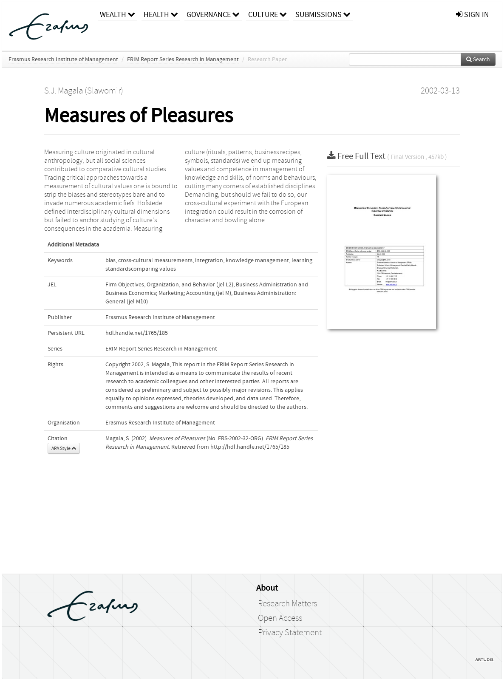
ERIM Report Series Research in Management (183, 59)
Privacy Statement (290, 633)
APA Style (63, 448)
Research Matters (287, 604)
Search (478, 59)
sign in (472, 14)
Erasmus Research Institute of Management (63, 59)
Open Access (280, 618)
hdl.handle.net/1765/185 (136, 333)
